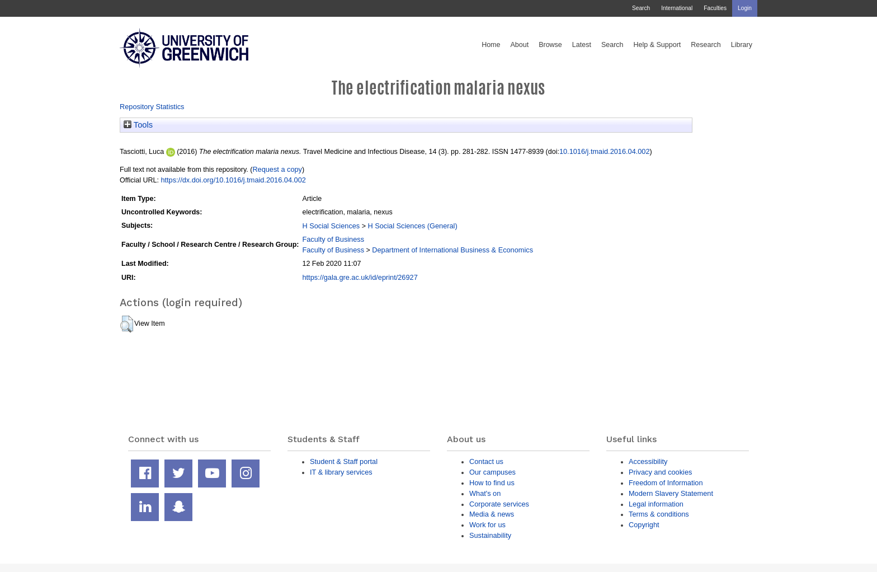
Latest (581, 45)
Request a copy (277, 169)
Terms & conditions (659, 514)
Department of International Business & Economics (452, 250)
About (519, 45)
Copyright (644, 525)
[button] (126, 324)
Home (491, 45)
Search (641, 8)
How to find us (492, 483)
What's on (485, 493)
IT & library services (341, 472)
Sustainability (490, 535)
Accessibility (648, 461)
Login (745, 8)
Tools (138, 124)
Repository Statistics (152, 106)
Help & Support (657, 45)
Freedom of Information (666, 483)
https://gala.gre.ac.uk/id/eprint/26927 (359, 277)
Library (741, 45)
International (676, 8)
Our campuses (492, 472)
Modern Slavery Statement (671, 493)
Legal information (656, 504)
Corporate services (499, 504)
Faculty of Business (333, 239)
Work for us (487, 525)
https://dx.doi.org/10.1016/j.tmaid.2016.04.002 (233, 180)
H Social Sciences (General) (412, 226)
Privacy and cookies (660, 472)
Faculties (715, 8)
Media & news (491, 514)
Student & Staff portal (344, 461)
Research (706, 45)
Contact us (486, 461)
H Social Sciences (331, 226)
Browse (550, 45)
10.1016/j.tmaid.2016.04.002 (604, 151)
